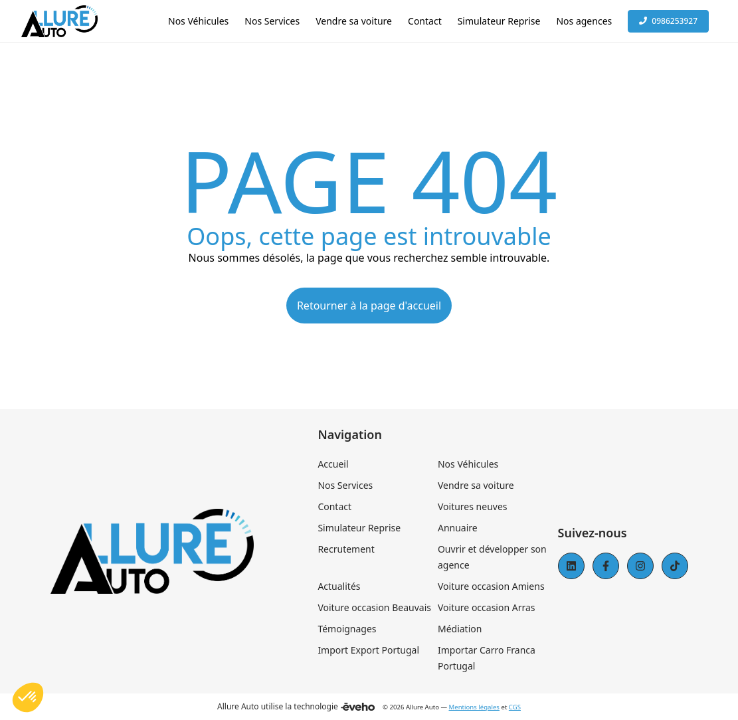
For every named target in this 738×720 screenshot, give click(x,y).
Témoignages (347, 628)
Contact (334, 506)
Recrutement (346, 549)
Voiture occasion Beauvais (374, 607)
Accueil (333, 464)
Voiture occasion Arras (486, 607)
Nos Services (345, 485)
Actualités (339, 586)
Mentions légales (474, 707)
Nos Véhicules (468, 464)
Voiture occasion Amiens (491, 586)
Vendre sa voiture (476, 485)
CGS (515, 707)
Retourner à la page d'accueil (369, 305)
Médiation (460, 628)
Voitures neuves (472, 506)
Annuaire (458, 527)
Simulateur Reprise (359, 527)
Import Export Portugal (368, 650)
